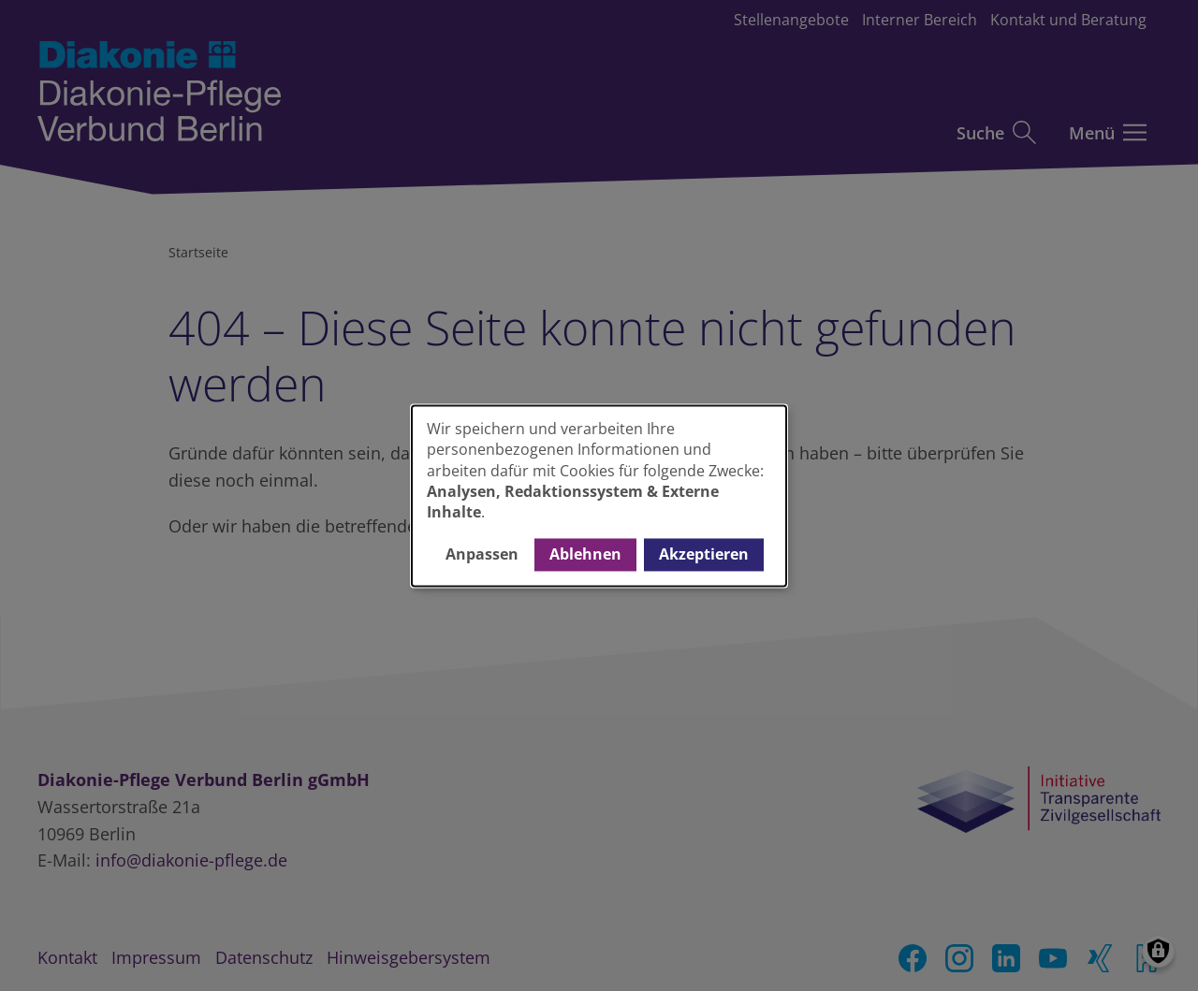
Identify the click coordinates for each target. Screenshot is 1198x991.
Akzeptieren (704, 555)
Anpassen (482, 555)
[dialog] (599, 495)
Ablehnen (585, 555)
